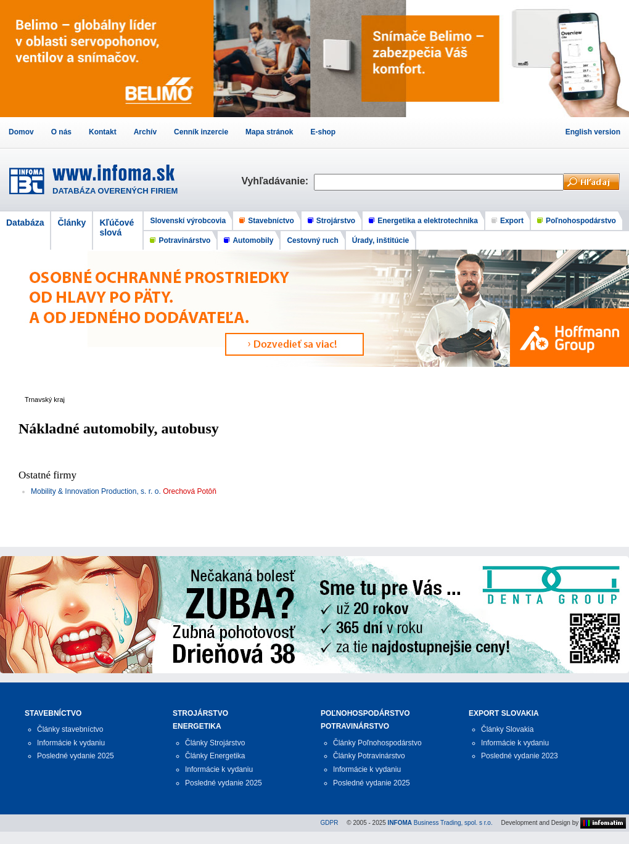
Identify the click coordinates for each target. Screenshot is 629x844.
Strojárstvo (335, 220)
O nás (61, 132)
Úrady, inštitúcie (380, 240)
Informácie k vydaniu (71, 743)
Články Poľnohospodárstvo (377, 743)
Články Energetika (215, 756)
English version (592, 132)
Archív (145, 132)
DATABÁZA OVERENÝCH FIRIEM (115, 190)
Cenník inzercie (201, 132)
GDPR (330, 822)
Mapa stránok (269, 132)
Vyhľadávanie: (277, 181)
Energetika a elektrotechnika (427, 220)
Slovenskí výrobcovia (188, 220)
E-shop (322, 132)
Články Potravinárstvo (369, 756)
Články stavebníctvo (70, 729)
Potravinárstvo (184, 240)
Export (512, 220)
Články (71, 222)
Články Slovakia (507, 729)
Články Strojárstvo (215, 743)
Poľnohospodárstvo (581, 220)
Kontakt (103, 132)
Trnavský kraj (45, 399)
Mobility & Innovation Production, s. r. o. (96, 491)
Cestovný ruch (312, 240)
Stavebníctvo (271, 220)
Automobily (252, 240)
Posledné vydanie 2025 (75, 756)
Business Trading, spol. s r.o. (440, 822)
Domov (21, 132)
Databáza (25, 222)
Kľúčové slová (116, 227)
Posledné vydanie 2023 (519, 756)
